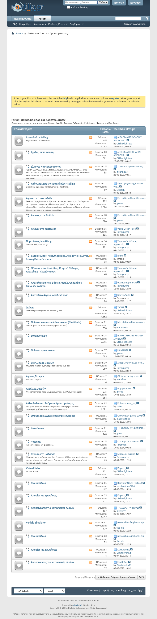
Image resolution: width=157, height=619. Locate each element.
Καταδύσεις (37, 428)
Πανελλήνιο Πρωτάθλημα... (132, 198)
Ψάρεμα (36, 441)
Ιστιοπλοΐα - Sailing (37, 137)
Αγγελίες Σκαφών (36, 388)
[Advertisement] (84, 65)
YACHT (121, 307)
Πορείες (122, 468)
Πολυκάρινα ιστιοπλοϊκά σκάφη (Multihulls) (56, 322)
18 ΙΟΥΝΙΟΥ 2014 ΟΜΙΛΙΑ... (131, 428)
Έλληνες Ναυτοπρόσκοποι (45, 166)
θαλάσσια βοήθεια (127, 282)
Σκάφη (30, 307)
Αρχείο (132, 590)
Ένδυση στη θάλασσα (43, 454)
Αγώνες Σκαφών (35, 376)
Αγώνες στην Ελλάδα (43, 215)
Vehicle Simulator (36, 522)
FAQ (15, 24)
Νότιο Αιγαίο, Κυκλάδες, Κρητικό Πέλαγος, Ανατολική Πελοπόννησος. (52, 270)
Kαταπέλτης (124, 549)
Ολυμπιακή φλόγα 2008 (130, 415)
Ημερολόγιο (25, 24)
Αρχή (141, 577)
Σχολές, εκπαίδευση (42, 152)
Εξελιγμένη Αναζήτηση (134, 24)
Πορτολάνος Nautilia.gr (39, 241)
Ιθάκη (120, 255)
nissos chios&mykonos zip (131, 522)
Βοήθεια (119, 2)
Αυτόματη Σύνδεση (77, 7)
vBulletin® (78, 605)
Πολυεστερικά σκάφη (43, 350)
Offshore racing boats (128, 376)
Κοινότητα (39, 24)
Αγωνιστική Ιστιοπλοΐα (39, 198)
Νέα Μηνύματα (22, 18)
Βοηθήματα (75, 24)
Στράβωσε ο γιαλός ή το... (131, 362)
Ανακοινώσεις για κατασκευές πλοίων (52, 507)
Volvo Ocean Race (127, 228)
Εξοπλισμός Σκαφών (42, 362)
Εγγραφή (135, 2)
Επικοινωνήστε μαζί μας (100, 590)
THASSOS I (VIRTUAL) (128, 507)
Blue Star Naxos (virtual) (130, 482)
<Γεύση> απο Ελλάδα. (129, 441)
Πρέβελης (123, 562)
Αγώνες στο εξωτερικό (43, 228)
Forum (42, 18)
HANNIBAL (123, 350)
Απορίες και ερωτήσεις (44, 495)
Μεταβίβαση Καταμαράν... (131, 322)
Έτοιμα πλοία (38, 483)
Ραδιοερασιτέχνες (127, 403)
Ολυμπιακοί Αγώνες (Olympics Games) (53, 415)
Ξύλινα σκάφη (39, 335)
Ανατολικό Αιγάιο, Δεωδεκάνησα (49, 295)
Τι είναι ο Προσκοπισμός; (130, 166)
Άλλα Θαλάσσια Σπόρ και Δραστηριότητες (50, 403)
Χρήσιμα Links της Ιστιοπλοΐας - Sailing (53, 183)
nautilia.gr (121, 590)
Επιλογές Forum (56, 24)
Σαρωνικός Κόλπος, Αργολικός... (125, 243)
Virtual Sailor (33, 468)
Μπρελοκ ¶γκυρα (126, 453)
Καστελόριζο (124, 295)
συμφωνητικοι (125, 388)
